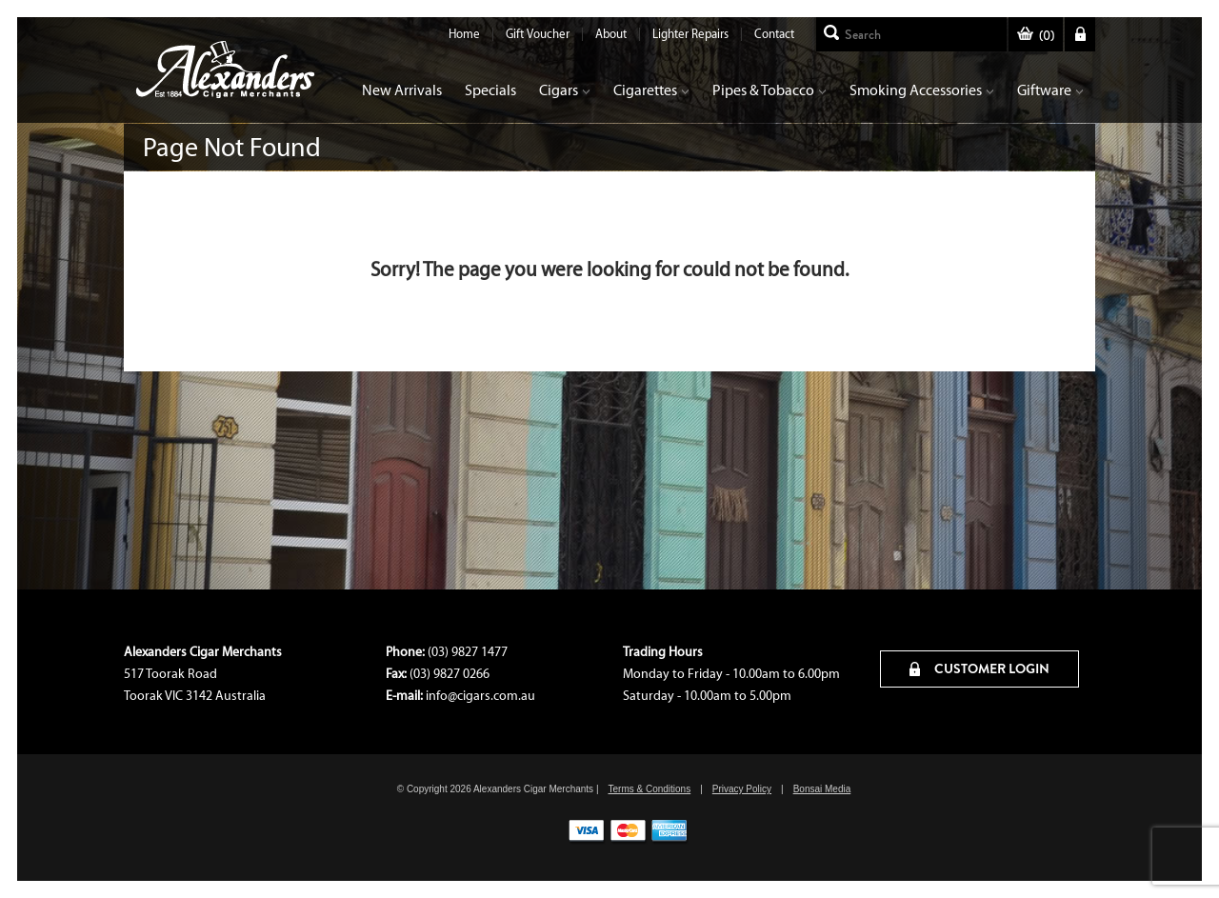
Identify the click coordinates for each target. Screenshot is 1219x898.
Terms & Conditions (649, 789)
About (611, 34)
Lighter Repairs (690, 34)
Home (464, 34)
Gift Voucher (538, 34)
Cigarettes (651, 90)
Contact (774, 34)
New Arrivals (402, 90)
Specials (490, 90)
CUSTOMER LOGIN (979, 668)
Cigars (564, 90)
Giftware (1050, 90)
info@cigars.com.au (480, 696)
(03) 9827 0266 (450, 674)
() (1035, 36)
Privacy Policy (741, 789)
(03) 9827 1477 (468, 652)
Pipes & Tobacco (769, 90)
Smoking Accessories (921, 90)
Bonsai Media (822, 789)
